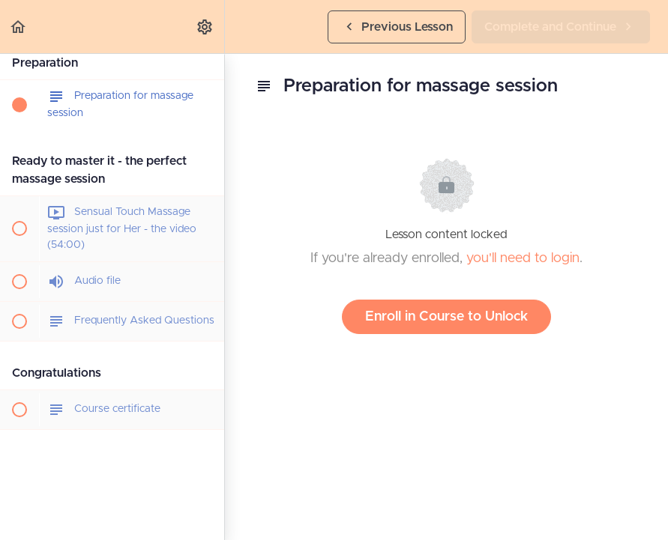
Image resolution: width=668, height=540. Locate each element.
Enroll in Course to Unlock (446, 317)
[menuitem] (205, 26)
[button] (18, 26)
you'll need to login (523, 258)
